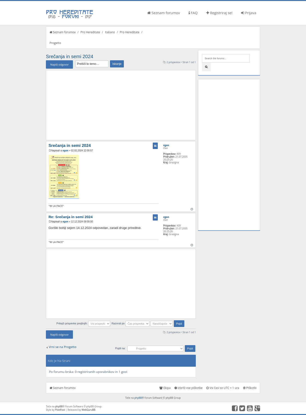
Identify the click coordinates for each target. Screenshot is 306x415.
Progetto (55, 43)
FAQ (193, 12)
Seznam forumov (163, 12)
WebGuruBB (88, 409)
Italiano (110, 32)
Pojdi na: (120, 348)
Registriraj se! (219, 12)
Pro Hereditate (90, 32)
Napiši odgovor (59, 64)
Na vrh (192, 209)
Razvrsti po (130, 323)
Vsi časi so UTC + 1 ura (222, 388)
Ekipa (164, 388)
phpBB (138, 397)
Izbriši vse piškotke (189, 388)
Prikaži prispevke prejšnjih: (83, 323)
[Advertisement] (121, 105)
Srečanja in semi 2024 (69, 56)
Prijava (248, 12)
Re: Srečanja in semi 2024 (71, 217)
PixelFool (60, 409)
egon (65, 150)
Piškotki (250, 388)
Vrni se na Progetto (62, 347)
